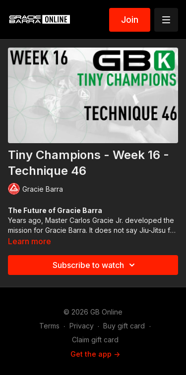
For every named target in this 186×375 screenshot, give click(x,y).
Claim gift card (95, 339)
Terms (49, 325)
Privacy (81, 325)
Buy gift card (124, 325)
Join (129, 19)
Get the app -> (95, 354)
